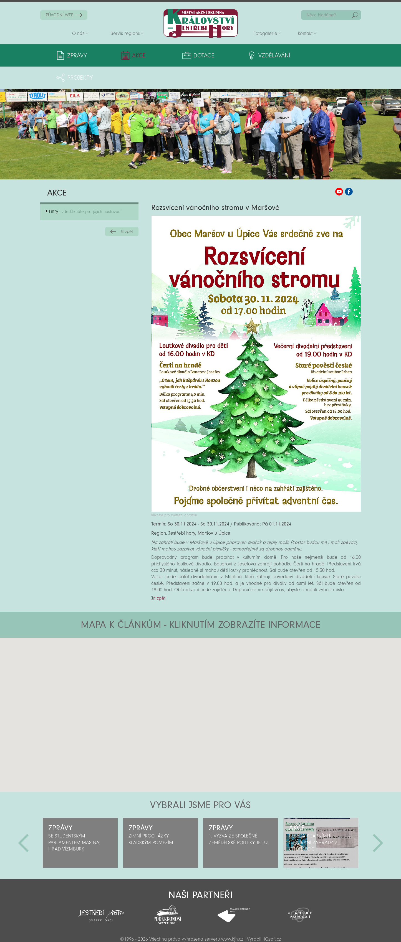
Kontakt (305, 33)
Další (378, 821)
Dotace (183, 55)
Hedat (355, 15)
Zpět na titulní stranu (200, 23)
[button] (216, 649)
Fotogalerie (265, 33)
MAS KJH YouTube (339, 169)
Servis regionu (125, 33)
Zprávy (77, 55)
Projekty (308, 55)
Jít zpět (126, 209)
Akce (130, 55)
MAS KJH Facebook (349, 169)
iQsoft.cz (272, 917)
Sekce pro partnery (200, 930)
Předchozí (23, 821)
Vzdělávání (246, 55)
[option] (80, 821)
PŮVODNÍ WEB (60, 14)
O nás (78, 33)
